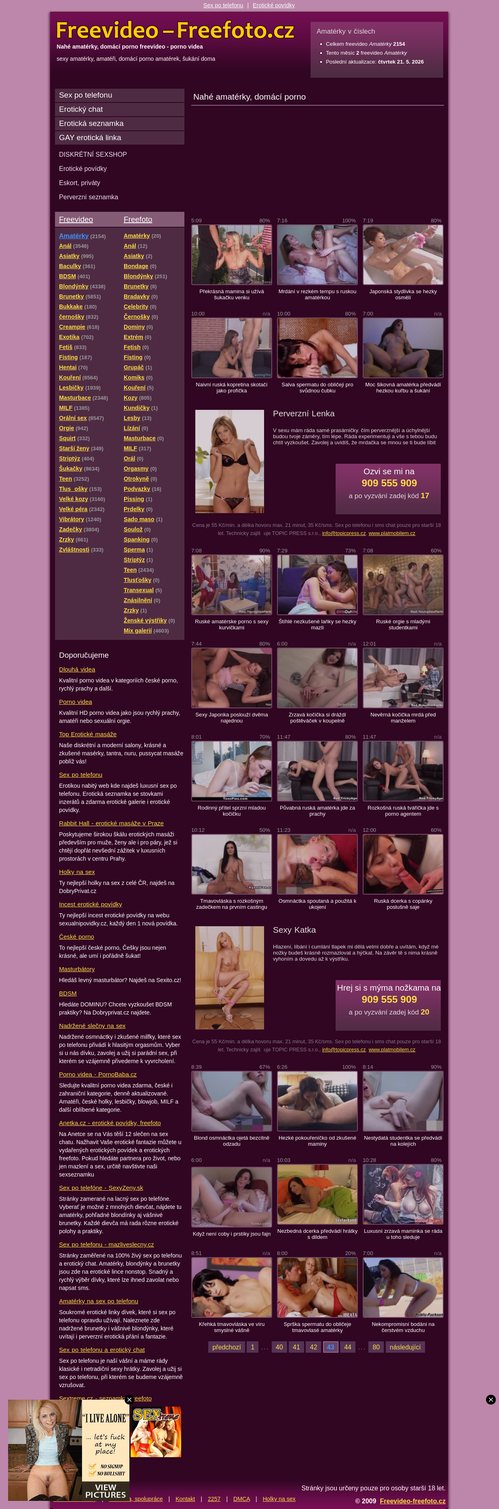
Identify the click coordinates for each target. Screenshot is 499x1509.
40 (279, 1347)
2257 (214, 1499)
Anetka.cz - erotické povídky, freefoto (110, 1122)
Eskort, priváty (79, 182)
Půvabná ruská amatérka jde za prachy (317, 811)
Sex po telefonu (223, 5)
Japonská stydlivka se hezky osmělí (403, 294)
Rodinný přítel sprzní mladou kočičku (232, 811)
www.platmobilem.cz (392, 533)
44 (347, 1347)
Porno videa (75, 701)
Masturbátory (77, 969)
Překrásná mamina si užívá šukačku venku (231, 294)
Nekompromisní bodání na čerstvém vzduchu (403, 1327)
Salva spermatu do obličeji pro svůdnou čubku (317, 388)
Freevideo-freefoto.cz (413, 1501)
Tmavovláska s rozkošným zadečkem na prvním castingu (231, 904)
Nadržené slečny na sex (92, 1025)
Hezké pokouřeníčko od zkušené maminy (317, 1141)
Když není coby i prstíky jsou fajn (232, 1234)
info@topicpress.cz (344, 533)
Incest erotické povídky (90, 904)
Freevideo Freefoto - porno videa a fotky (175, 30)
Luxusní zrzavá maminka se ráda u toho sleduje (403, 1234)
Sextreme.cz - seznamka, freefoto (105, 1398)
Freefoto (138, 219)
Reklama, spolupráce (136, 1499)
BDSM (68, 993)
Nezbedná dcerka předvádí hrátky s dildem (317, 1234)
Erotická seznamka (91, 123)
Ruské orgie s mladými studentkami (403, 624)
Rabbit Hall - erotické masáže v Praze (111, 823)
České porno (76, 936)
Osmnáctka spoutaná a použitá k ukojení (318, 904)
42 (313, 1347)
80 (376, 1347)
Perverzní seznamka (88, 196)
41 (296, 1347)
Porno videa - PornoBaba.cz (98, 1074)
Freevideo (76, 219)
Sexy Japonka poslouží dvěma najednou (231, 718)
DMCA (241, 1499)
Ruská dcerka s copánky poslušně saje (403, 904)
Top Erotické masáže (87, 734)
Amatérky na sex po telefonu (98, 1301)
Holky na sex (77, 871)
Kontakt (185, 1499)
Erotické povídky (274, 5)
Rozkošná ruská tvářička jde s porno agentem (403, 811)
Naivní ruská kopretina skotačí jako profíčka (231, 388)
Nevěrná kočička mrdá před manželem (403, 718)
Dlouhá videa (77, 669)
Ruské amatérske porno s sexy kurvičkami (232, 624)
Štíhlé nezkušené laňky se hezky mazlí (317, 624)
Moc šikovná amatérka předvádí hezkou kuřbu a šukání (403, 388)
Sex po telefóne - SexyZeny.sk (101, 1187)
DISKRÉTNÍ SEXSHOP (93, 154)
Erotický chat (81, 109)
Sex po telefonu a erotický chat (102, 1349)
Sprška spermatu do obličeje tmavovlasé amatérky (317, 1327)
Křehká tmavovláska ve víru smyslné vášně (232, 1327)
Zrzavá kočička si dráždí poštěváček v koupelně (317, 718)
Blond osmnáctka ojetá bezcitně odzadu (232, 1141)
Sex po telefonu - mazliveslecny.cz (106, 1244)
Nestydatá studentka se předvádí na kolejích (403, 1141)
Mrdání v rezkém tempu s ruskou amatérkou (318, 294)
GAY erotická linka (90, 137)
